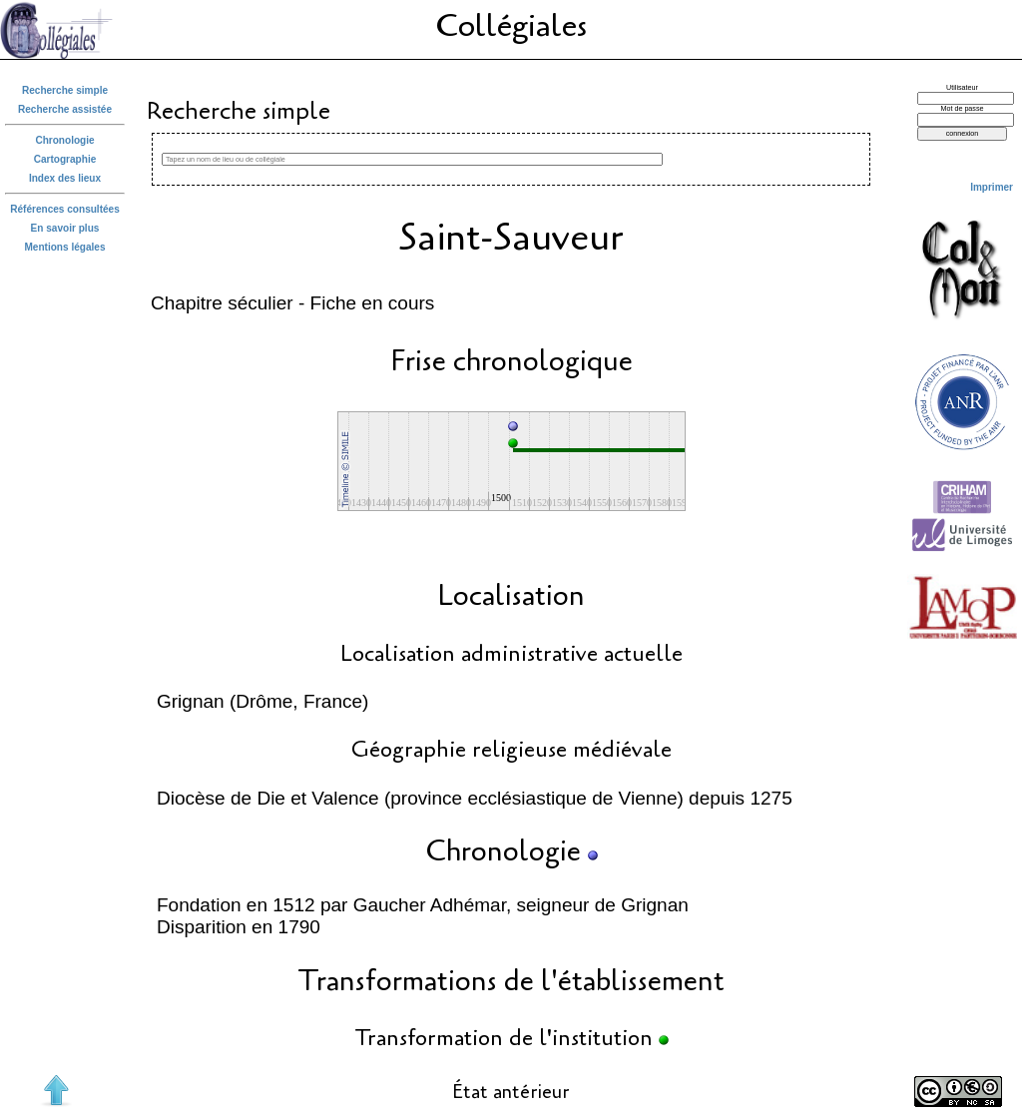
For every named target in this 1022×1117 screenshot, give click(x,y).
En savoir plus (65, 228)
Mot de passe (962, 109)
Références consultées (65, 209)
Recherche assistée (65, 109)
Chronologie (64, 140)
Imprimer (991, 187)
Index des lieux (65, 178)
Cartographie (65, 159)
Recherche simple (65, 90)
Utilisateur (962, 88)
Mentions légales (64, 247)
